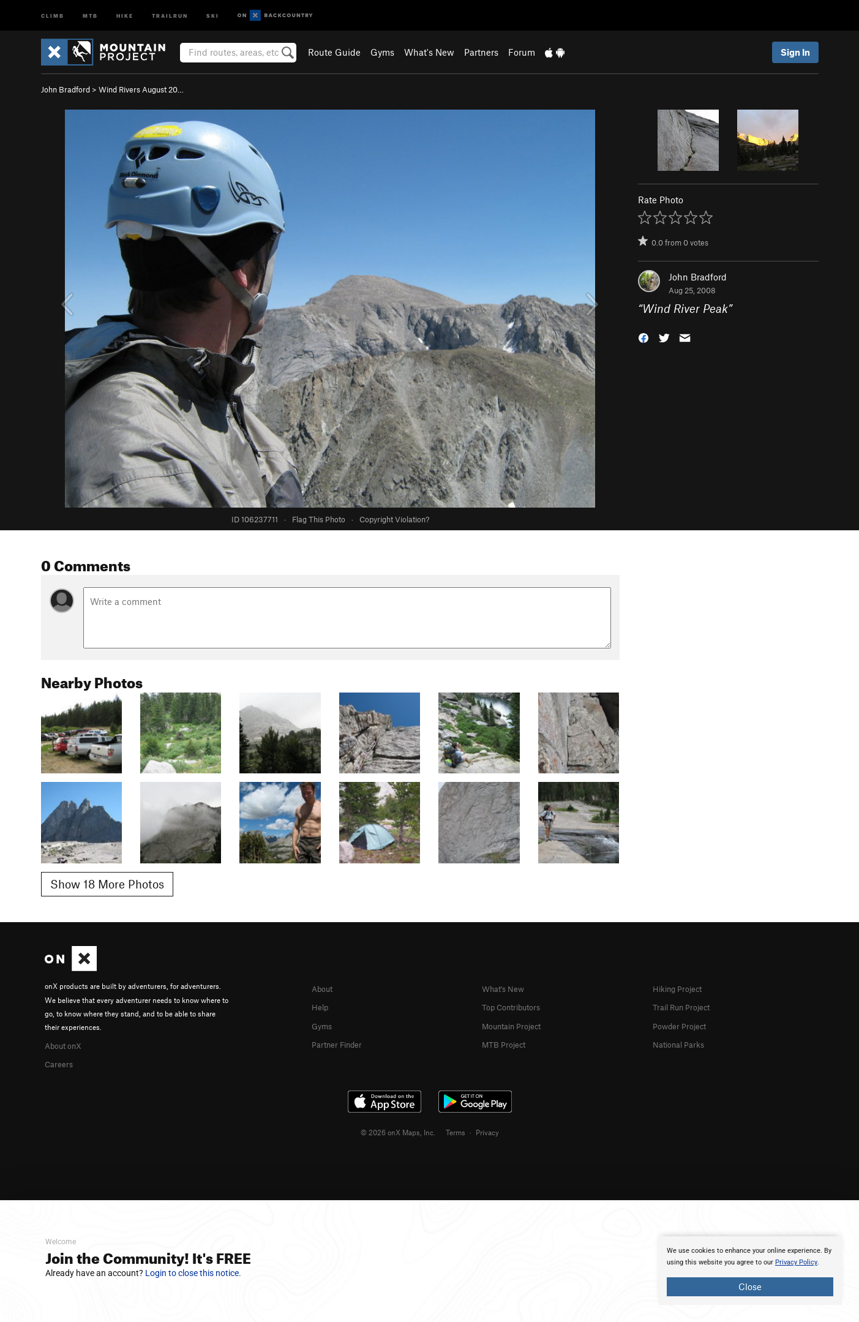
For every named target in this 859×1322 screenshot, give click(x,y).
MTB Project (507, 1042)
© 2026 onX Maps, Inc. (398, 1130)
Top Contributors (517, 1006)
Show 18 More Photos (107, 884)
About (324, 988)
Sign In (795, 52)
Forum (521, 52)
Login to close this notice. (193, 1273)
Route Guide (334, 52)
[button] (643, 337)
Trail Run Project (687, 1006)
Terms (455, 1130)
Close (750, 1286)
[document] (750, 1270)
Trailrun (170, 15)
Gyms (382, 52)
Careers (61, 1062)
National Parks (683, 1042)
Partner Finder (341, 1042)
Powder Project (684, 1024)
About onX (67, 1044)
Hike (124, 15)
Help (321, 1006)
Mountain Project (517, 1024)
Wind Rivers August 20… (141, 89)
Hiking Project (682, 988)
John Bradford (65, 89)
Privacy (487, 1130)
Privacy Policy (796, 1262)
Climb (52, 15)
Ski (212, 15)
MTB (90, 15)
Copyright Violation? (394, 519)
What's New (429, 52)
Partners (481, 52)
